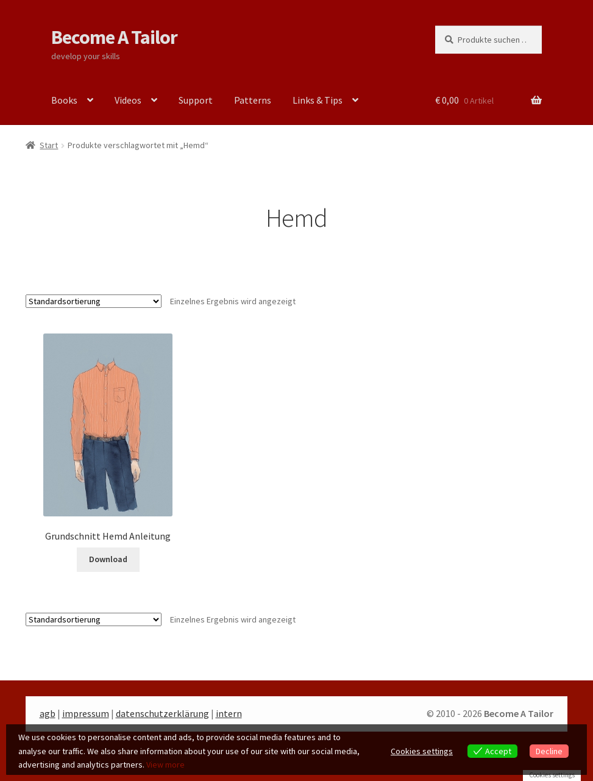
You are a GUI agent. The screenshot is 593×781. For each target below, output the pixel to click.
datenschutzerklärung (162, 713)
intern (229, 713)
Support (196, 100)
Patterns (252, 100)
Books (64, 100)
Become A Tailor (114, 37)
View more (165, 764)
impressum (85, 713)
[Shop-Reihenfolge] (94, 301)
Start (49, 145)
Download (108, 559)
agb (47, 713)
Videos (128, 100)
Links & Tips (318, 100)
